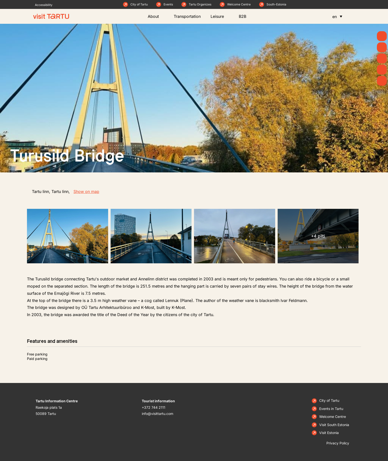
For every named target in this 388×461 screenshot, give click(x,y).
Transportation (187, 16)
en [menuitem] (334, 16)
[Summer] (382, 36)
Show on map (86, 191)
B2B (245, 16)
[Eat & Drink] (382, 70)
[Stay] (382, 81)
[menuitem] (337, 16)
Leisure (220, 16)
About (156, 16)
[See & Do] (382, 58)
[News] (382, 47)
